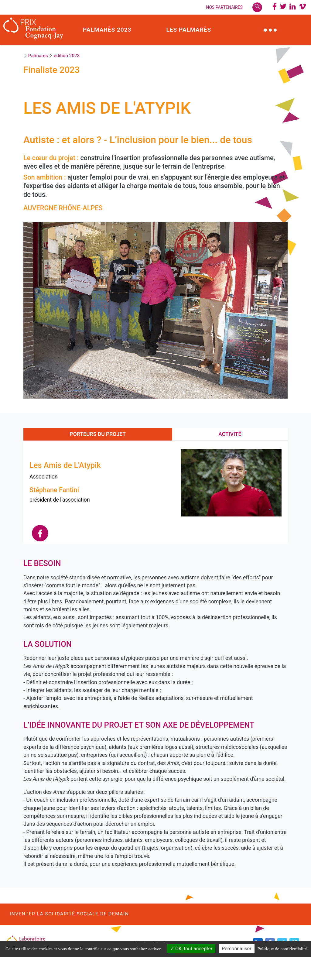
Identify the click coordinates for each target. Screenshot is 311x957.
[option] (155, 310)
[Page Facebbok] (274, 7)
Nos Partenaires (224, 7)
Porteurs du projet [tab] (98, 434)
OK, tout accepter (191, 949)
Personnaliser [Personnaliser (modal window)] (236, 949)
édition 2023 (67, 55)
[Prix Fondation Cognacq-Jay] (33, 30)
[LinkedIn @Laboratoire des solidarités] (292, 7)
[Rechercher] (257, 7)
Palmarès (38, 55)
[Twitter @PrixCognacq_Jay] (283, 7)
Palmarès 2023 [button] (107, 29)
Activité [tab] (229, 434)
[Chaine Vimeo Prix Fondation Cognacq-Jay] (302, 7)
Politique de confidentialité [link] (281, 948)
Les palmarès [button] (188, 29)
